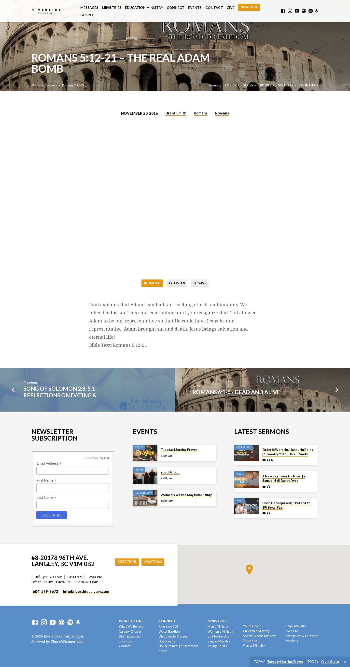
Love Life (291, 631)
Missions (291, 641)
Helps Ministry (295, 626)
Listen (177, 283)
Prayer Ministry (254, 646)
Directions (123, 562)
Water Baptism (169, 631)
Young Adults (217, 646)
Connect (175, 8)
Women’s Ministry (221, 631)
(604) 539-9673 (44, 591)
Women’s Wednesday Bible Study (186, 495)
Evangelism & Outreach (302, 636)
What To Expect (134, 621)
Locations (151, 562)
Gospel (87, 15)
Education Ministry (144, 8)
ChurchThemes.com (67, 641)
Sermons (51, 85)
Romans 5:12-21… (74, 85)
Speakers (287, 85)
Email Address (48, 463)
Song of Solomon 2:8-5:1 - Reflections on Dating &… (62, 393)
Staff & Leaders (130, 636)
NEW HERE (249, 7)
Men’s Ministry (218, 626)
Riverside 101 (169, 626)
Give (231, 8)
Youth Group (170, 472)
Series (250, 85)
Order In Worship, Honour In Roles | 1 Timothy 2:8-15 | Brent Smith (287, 452)
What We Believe (131, 626)
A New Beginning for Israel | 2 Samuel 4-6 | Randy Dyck (283, 478)
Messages (89, 8)
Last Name (46, 497)
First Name (46, 480)
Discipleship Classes (173, 636)
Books (267, 85)
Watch (149, 283)
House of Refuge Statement (178, 646)
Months (309, 85)
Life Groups (167, 641)
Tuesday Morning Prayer (179, 450)
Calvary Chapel (130, 631)
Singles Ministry (219, 641)
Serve (163, 651)
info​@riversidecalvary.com (86, 591)
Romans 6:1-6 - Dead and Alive (236, 393)
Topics (232, 85)
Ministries (111, 8)
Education (250, 641)
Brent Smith (176, 113)
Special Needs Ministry (259, 636)
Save (202, 283)
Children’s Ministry (256, 631)
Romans (201, 113)
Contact (214, 8)
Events (195, 8)
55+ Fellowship (218, 636)
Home (35, 85)
